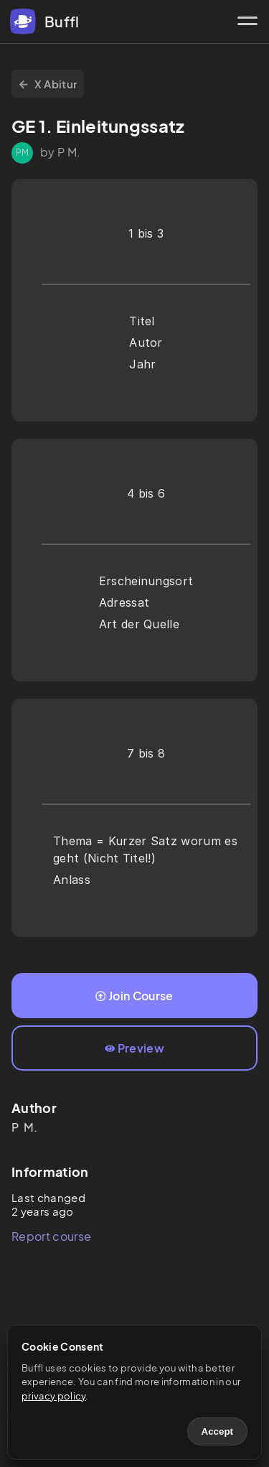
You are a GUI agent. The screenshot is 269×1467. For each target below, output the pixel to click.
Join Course (134, 995)
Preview (134, 1048)
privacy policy (53, 1396)
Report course (51, 1236)
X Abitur (48, 83)
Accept (217, 1431)
